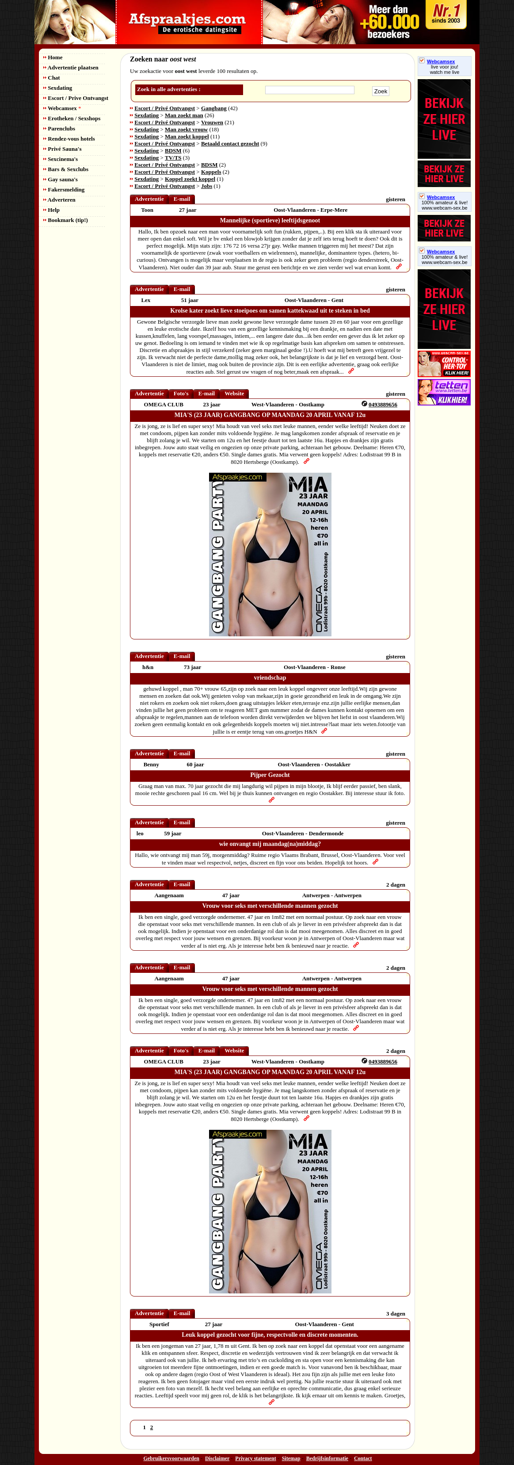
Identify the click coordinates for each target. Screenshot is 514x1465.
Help (51, 210)
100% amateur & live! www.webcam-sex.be (445, 205)
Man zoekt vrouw (186, 129)
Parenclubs (59, 128)
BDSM (173, 150)
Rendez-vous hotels (69, 138)
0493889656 (383, 404)
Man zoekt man (184, 115)
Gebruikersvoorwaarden (171, 1458)
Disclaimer (217, 1458)
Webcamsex (62, 108)
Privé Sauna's (62, 148)
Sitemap (291, 1458)
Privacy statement (255, 1458)
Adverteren (59, 199)
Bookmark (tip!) (65, 220)
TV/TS (173, 157)
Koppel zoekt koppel (190, 179)
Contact (363, 1458)
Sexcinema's (60, 159)
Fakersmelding (63, 189)
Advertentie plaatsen (71, 67)
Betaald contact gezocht (230, 143)
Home (52, 57)
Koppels (211, 171)
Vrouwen (212, 122)
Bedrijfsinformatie (327, 1458)
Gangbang (214, 108)
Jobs (206, 186)
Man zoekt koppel (187, 136)
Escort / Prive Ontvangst (75, 98)
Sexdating (57, 87)
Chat (51, 77)
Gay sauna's (60, 179)
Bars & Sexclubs (65, 169)
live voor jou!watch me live (445, 69)
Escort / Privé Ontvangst (164, 108)
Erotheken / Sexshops (71, 118)
